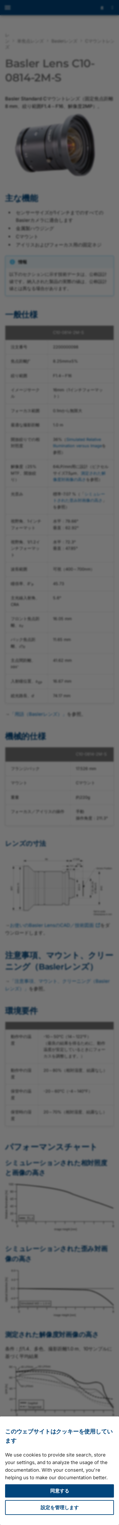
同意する (59, 1491)
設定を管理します (60, 1507)
